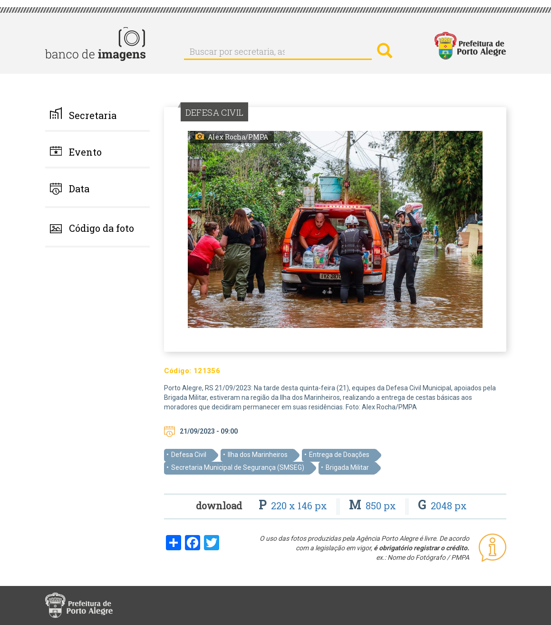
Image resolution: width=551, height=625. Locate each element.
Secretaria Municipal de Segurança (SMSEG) (237, 467)
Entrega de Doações (339, 454)
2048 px (442, 505)
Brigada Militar (347, 467)
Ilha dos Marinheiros (258, 454)
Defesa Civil (188, 454)
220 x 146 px (294, 505)
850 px (373, 505)
